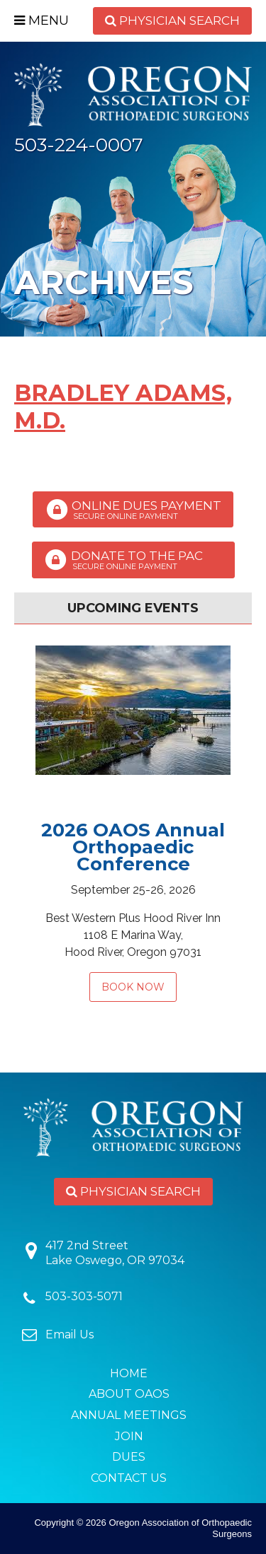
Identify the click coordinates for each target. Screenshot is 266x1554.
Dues (128, 1457)
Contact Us (129, 1478)
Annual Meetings (129, 1415)
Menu (41, 20)
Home (129, 1373)
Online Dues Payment (133, 510)
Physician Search (172, 20)
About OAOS (129, 1394)
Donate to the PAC (133, 560)
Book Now (133, 987)
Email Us (69, 1334)
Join (129, 1436)
